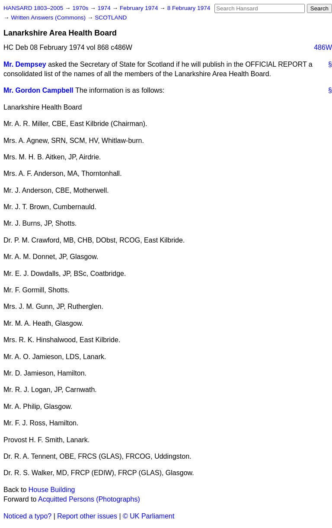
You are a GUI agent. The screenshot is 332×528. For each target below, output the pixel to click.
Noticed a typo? (27, 516)
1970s (81, 8)
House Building (52, 489)
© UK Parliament (148, 516)
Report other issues (87, 516)
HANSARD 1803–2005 (33, 8)
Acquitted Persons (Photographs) (89, 499)
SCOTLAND (111, 17)
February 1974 (140, 8)
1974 (105, 8)
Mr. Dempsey (24, 64)
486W (323, 47)
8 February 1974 (189, 8)
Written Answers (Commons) (49, 17)
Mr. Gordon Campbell (38, 90)
